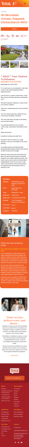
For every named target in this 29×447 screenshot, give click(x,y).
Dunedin (16, 399)
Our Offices (4, 431)
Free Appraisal (5, 412)
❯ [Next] (26, 53)
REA (2, 433)
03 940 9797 (17, 427)
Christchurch (17, 388)
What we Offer (5, 414)
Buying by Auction (18, 416)
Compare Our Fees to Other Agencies (6, 391)
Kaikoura (16, 403)
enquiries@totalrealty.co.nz (21, 430)
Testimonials (4, 418)
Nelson (15, 395)
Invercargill (16, 401)
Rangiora (16, 390)
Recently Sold (4, 416)
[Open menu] (25, 3)
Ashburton (16, 406)
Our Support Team (6, 429)
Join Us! (3, 435)
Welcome (3, 388)
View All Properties (18, 412)
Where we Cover (5, 400)
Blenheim (16, 397)
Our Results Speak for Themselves (5, 397)
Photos (14, 29)
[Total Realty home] (9, 3)
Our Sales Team (5, 394)
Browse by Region (18, 414)
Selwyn (16, 393)
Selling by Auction (5, 420)
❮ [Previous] (3, 53)
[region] (14, 56)
